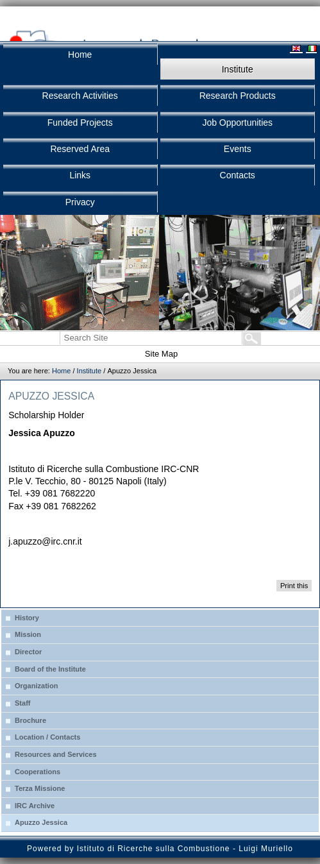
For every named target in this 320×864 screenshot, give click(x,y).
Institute (89, 371)
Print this (294, 585)
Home (61, 371)
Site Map (161, 354)
